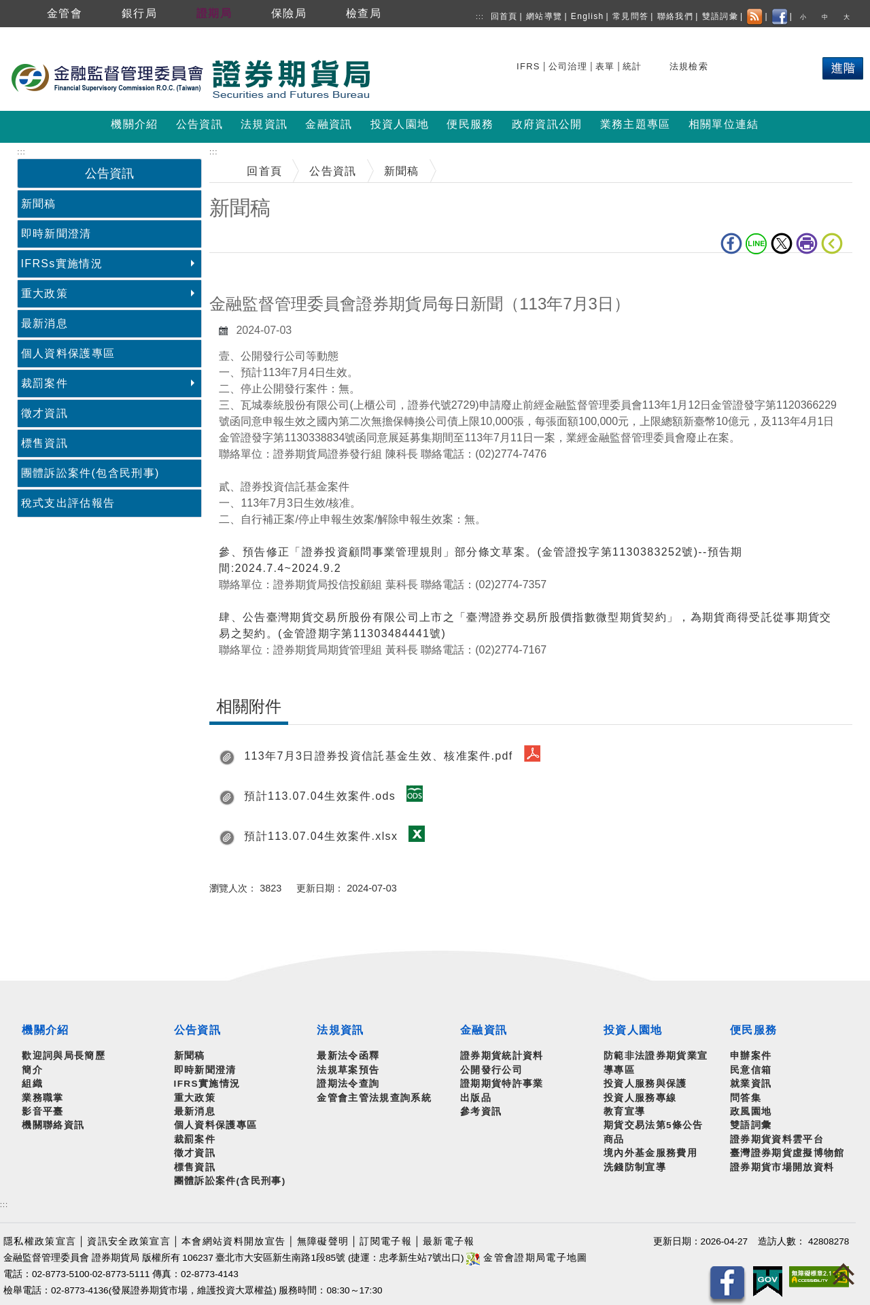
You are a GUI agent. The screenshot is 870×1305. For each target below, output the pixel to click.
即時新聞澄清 (56, 233)
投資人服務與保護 (645, 1084)
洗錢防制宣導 (635, 1167)
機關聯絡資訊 (53, 1125)
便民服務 (753, 1030)
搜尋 (528, 64)
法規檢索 (688, 66)
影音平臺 (42, 1111)
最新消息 (44, 323)
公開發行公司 (491, 1070)
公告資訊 (332, 171)
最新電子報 (449, 1241)
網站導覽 (544, 16)
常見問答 (630, 16)
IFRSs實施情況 (62, 263)
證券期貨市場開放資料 (782, 1167)
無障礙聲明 (323, 1241)
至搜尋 (390, 80)
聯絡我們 (675, 16)
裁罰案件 (44, 383)
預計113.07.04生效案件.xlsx (321, 836)
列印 (807, 243)
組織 (32, 1084)
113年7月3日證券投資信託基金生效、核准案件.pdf (378, 756)
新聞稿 (38, 203)
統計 (632, 66)
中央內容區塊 (244, 273)
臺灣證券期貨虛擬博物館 (787, 1153)
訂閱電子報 (386, 1241)
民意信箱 (750, 1070)
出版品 (475, 1098)
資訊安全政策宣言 (129, 1241)
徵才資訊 (44, 413)
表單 (605, 66)
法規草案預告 (348, 1070)
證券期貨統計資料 (502, 1056)
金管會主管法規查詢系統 (374, 1098)
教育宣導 (624, 1111)
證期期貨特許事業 (502, 1084)
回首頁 (504, 16)
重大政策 (44, 293)
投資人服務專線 (640, 1098)
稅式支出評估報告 (68, 503)
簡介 (32, 1070)
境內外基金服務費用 (650, 1153)
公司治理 (568, 66)
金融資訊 (483, 1030)
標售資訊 (44, 443)
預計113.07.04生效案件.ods (320, 796)
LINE (756, 243)
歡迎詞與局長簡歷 (63, 1056)
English (587, 16)
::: (480, 16)
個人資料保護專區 (68, 353)
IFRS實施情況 (207, 1084)
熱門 (744, 64)
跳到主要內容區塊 (47, 34)
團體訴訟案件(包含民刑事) (90, 473)
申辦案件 (750, 1056)
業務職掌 (42, 1098)
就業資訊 (750, 1084)
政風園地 (750, 1111)
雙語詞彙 (720, 16)
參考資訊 (481, 1111)
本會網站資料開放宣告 (233, 1241)
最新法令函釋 (348, 1056)
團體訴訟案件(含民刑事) (230, 1181)
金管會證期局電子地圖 (526, 1258)
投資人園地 (633, 1030)
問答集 (745, 1098)
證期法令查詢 (348, 1084)
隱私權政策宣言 (39, 1241)
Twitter (782, 243)
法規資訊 (340, 1030)
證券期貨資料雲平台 (777, 1139)
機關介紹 (45, 1030)
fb (731, 243)
